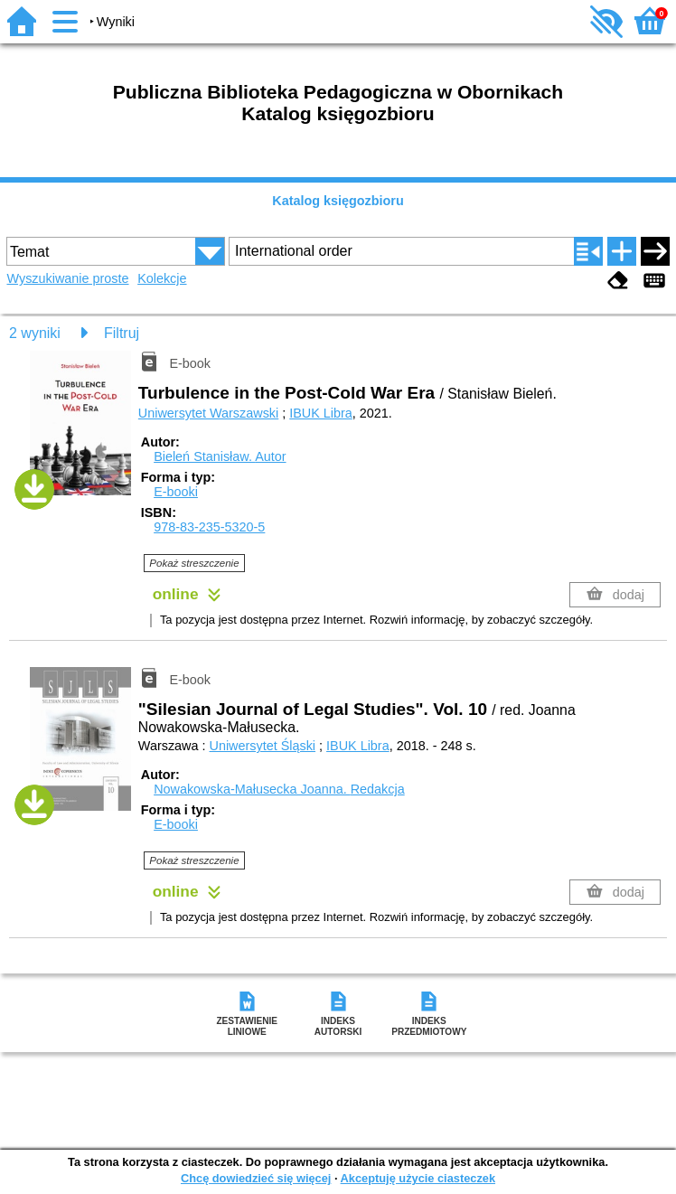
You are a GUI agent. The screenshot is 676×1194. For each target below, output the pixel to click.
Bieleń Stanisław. (220, 456)
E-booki (176, 491)
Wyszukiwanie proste (67, 278)
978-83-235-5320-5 (209, 527)
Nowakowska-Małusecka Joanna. (279, 789)
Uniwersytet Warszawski (208, 413)
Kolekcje (161, 278)
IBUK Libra (320, 413)
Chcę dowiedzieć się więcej (256, 1178)
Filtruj (121, 333)
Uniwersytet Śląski (263, 745)
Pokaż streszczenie (194, 563)
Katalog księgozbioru (338, 200)
